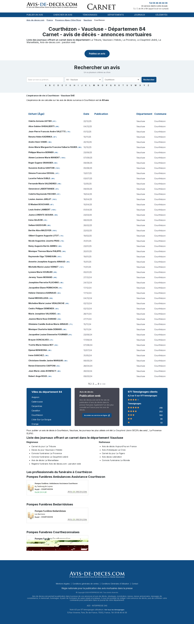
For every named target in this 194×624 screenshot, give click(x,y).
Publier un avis (35, 15)
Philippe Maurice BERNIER (41, 152)
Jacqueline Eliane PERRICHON (43, 287)
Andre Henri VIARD (37, 142)
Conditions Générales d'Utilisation (115, 584)
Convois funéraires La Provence (46, 453)
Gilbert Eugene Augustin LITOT (43, 235)
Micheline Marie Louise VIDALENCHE (46, 303)
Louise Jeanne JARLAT (39, 199)
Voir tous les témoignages (114, 610)
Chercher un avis (62, 15)
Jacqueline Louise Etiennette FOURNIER (48, 334)
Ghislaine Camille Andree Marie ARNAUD (48, 324)
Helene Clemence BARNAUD (42, 293)
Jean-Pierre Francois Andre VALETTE (47, 131)
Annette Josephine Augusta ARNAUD (46, 261)
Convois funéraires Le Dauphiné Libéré (49, 457)
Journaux (139, 15)
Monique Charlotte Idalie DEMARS (45, 329)
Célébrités (161, 15)
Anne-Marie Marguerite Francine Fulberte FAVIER (52, 147)
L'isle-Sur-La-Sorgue (41, 419)
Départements (116, 15)
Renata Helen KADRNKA (40, 136)
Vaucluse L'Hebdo (112, 40)
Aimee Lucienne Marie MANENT (44, 157)
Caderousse (37, 401)
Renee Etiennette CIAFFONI (41, 365)
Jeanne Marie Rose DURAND (42, 319)
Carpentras (37, 406)
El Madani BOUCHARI (38, 204)
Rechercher (149, 79)
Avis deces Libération (112, 457)
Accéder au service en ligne (97, 415)
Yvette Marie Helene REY (40, 345)
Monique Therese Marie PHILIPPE (44, 251)
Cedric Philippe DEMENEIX (41, 308)
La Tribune (95, 40)
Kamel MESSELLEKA (38, 298)
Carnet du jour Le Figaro (113, 453)
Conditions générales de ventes (86, 584)
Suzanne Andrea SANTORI (41, 168)
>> (104, 383)
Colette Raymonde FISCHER (42, 194)
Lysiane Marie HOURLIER (40, 272)
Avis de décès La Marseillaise (45, 460)
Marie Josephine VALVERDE (42, 313)
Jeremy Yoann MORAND (40, 277)
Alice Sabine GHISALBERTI (41, 126)
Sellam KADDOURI (37, 225)
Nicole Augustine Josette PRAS (43, 241)
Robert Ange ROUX (37, 376)
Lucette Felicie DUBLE (39, 178)
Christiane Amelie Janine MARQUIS (45, 360)
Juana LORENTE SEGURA (40, 215)
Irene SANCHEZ (36, 355)
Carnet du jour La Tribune (43, 446)
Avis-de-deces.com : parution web (57, 42)
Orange (35, 424)
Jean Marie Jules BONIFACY (42, 371)
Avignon (35, 397)
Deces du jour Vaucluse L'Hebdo (46, 450)
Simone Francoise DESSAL (41, 173)
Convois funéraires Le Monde (116, 460)
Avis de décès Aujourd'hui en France (119, 446)
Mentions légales (63, 584)
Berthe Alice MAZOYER (39, 230)
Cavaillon (36, 410)
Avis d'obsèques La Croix (114, 450)
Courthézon (37, 415)
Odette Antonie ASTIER (40, 121)
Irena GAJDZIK (35, 220)
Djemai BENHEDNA (37, 350)
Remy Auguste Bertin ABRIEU (42, 246)
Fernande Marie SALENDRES (42, 183)
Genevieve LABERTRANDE (41, 189)
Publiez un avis (97, 53)
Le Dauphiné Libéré (147, 40)
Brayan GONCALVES (38, 339)
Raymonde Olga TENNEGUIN (42, 256)
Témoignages (90, 15)
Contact (135, 584)
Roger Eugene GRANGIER (40, 162)
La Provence (129, 40)
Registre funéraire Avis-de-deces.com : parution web (56, 464)
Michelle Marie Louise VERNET (43, 267)
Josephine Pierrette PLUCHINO (43, 282)
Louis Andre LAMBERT (39, 209)
